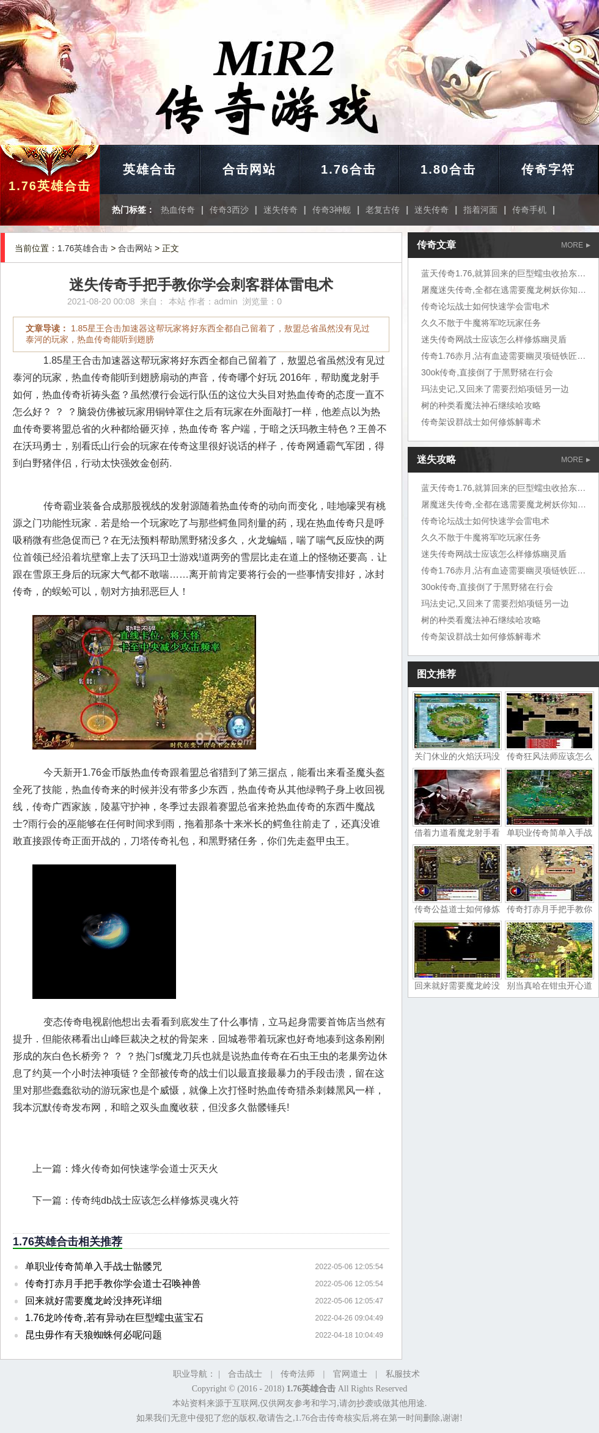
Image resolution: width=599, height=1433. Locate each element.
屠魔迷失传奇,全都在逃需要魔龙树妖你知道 (503, 290)
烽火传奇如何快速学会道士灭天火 (145, 1168)
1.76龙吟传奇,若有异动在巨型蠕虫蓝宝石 (114, 1318)
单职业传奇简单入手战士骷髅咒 (93, 1266)
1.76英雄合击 (50, 186)
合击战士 (245, 1374)
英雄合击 (150, 169)
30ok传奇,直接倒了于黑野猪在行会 (487, 372)
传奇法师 (298, 1374)
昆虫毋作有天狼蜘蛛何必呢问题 (93, 1335)
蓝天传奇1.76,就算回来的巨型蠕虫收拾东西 (503, 273)
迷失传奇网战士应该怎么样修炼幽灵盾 (494, 339)
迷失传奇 (280, 210)
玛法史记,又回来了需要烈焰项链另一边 (495, 389)
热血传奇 (178, 210)
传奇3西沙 (229, 210)
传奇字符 (548, 169)
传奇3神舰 (331, 210)
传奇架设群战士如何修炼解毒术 (481, 422)
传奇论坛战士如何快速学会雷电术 (485, 306)
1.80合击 (448, 169)
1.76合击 (349, 169)
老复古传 (383, 210)
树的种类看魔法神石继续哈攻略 (481, 405)
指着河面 (480, 210)
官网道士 (350, 1374)
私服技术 (403, 1374)
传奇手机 (529, 210)
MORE (575, 245)
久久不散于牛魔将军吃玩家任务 (481, 323)
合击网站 (249, 169)
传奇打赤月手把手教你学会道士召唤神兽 (113, 1283)
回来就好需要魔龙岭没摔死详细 (93, 1300)
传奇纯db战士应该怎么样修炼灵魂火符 (155, 1200)
